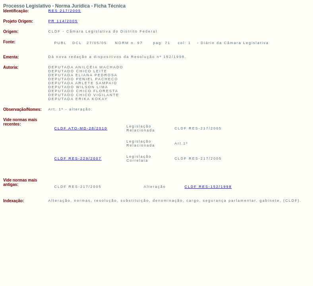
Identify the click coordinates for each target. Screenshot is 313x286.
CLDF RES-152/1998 (208, 187)
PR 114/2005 (63, 21)
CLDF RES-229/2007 (78, 158)
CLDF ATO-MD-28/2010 (81, 128)
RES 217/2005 (64, 11)
